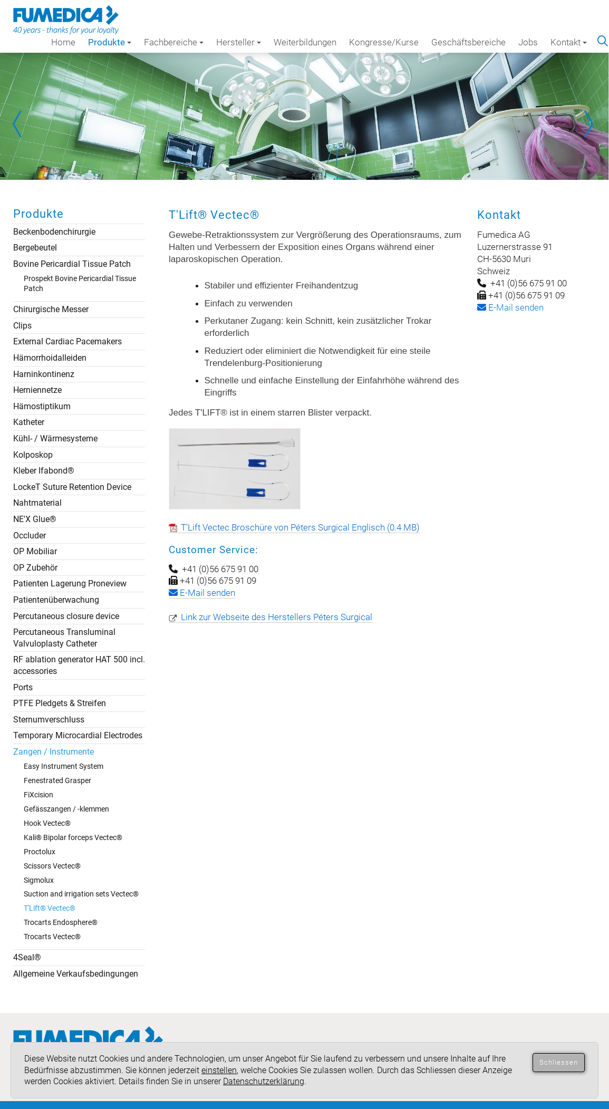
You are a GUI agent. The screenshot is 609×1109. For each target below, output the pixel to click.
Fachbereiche (174, 42)
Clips (22, 326)
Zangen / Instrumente (53, 752)
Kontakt (568, 42)
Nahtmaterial (37, 503)
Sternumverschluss (48, 720)
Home (63, 42)
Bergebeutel (35, 248)
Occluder (29, 536)
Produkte (109, 42)
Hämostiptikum (42, 406)
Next (588, 124)
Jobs (528, 42)
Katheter (28, 422)
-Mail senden (510, 307)
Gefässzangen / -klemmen (66, 809)
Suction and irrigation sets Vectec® (81, 894)
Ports (23, 687)
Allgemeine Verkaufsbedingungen (75, 974)
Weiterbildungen (305, 42)
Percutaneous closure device (66, 616)
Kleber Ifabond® (43, 471)
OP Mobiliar (35, 551)
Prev (21, 124)
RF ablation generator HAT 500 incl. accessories (79, 665)
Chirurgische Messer (51, 309)
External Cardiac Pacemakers (67, 341)
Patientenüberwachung (56, 600)
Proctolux (39, 851)
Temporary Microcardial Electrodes (77, 735)
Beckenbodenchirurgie (54, 232)
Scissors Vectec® (52, 866)
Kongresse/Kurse (384, 42)
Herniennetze (37, 390)
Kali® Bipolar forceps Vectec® (73, 837)
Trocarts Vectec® (52, 936)
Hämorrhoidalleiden (49, 358)
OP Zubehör (35, 568)
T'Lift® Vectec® (49, 908)
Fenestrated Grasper (57, 780)
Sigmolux (39, 880)
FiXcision (38, 794)
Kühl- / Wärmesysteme (55, 438)
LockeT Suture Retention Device (72, 487)
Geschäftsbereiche (468, 42)
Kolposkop (33, 455)
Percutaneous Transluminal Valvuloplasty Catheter (64, 638)
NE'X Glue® (34, 519)
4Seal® (27, 957)
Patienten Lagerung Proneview (70, 583)
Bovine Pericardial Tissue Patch (72, 264)
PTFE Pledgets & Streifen (59, 703)
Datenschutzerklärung (263, 1081)
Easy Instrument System (63, 766)
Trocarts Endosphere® (61, 922)
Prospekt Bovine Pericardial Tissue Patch (80, 283)
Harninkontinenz (43, 374)
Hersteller (238, 42)
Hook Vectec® (47, 823)
